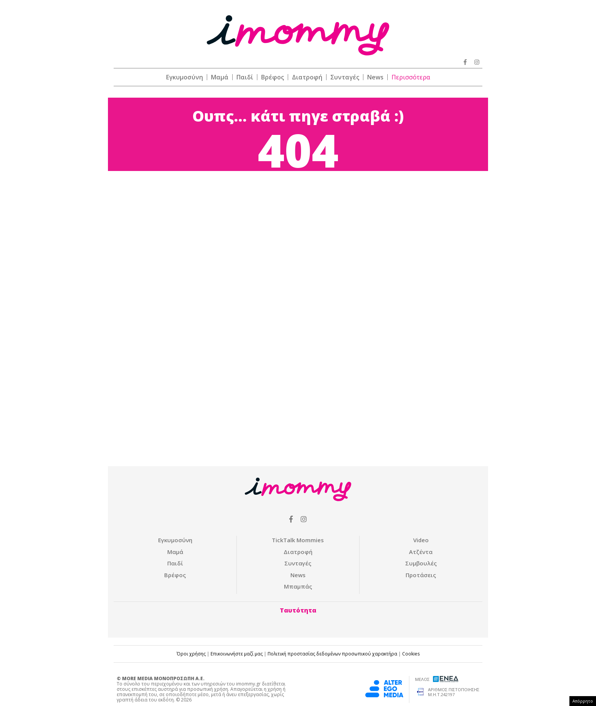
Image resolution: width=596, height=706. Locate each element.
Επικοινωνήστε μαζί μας (237, 654)
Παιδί (244, 77)
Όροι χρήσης (191, 654)
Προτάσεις (421, 575)
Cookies (411, 654)
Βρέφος (272, 77)
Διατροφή (307, 77)
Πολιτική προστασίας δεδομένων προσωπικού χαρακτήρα (332, 654)
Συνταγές (344, 77)
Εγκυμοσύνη (184, 77)
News (375, 77)
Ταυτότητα (298, 610)
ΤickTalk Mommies (298, 540)
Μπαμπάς (298, 586)
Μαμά (219, 77)
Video (421, 540)
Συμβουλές (421, 563)
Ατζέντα (421, 552)
